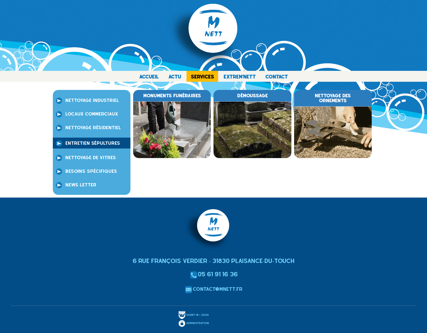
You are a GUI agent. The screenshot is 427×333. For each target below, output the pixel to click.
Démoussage (252, 95)
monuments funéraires (172, 95)
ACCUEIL (149, 76)
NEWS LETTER (75, 185)
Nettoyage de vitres (85, 158)
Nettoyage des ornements (333, 98)
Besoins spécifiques (86, 172)
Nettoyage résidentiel (88, 128)
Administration (193, 323)
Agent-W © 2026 (193, 315)
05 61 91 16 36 (214, 274)
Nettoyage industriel (87, 101)
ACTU (174, 76)
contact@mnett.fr (213, 289)
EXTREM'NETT (240, 76)
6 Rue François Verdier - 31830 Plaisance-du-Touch (213, 261)
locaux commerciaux (86, 114)
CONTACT (276, 76)
